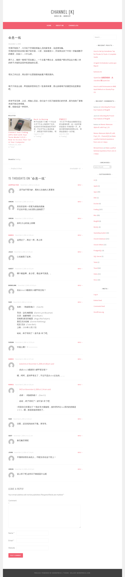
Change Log (73, 25)
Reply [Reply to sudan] (79, 342)
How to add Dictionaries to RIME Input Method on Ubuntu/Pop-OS (105, 89)
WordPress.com (83, 573)
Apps (95, 192)
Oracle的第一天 (76, 168)
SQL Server (97, 256)
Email (11, 540)
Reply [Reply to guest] (79, 269)
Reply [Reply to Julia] (79, 252)
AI (94, 180)
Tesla (95, 262)
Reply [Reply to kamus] (79, 235)
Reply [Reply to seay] (79, 436)
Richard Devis (98, 148)
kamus (11, 235)
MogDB (96, 221)
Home (49, 25)
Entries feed (98, 300)
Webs (96, 274)
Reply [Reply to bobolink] (79, 285)
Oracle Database (99, 239)
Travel (96, 268)
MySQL (96, 227)
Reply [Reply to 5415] (79, 302)
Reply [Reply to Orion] (79, 202)
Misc (95, 215)
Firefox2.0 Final (15, 168)
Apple (96, 186)
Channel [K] (62, 11)
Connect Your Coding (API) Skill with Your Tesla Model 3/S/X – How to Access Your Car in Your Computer (19, 137)
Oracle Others (98, 245)
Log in (96, 294)
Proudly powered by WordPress (48, 573)
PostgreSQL (98, 250)
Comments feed (99, 306)
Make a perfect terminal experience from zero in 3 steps (105, 139)
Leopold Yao (13, 185)
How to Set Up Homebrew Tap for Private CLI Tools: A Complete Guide (105, 54)
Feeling (17, 159)
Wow (95, 280)
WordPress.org (99, 312)
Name (11, 533)
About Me (60, 25)
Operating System (100, 233)
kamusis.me (98, 72)
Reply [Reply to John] (79, 452)
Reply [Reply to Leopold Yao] (79, 185)
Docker (96, 203)
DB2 (95, 198)
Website (11, 548)
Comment (12, 502)
